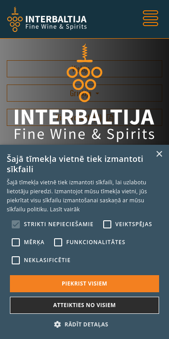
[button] (84, 324)
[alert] (84, 242)
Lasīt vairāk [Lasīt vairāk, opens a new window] (65, 209)
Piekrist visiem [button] (84, 283)
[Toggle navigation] (150, 19)
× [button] (158, 154)
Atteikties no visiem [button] (84, 305)
